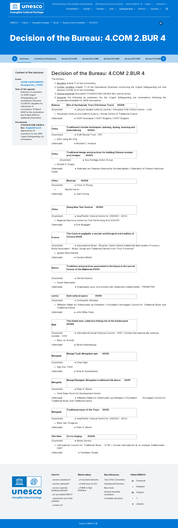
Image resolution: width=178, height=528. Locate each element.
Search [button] (166, 8)
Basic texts (109, 488)
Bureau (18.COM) (132, 59)
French (37, 128)
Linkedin (137, 504)
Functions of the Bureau (45, 59)
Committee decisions (113, 498)
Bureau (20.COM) (90, 59)
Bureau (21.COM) (69, 59)
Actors (141, 8)
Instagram (138, 486)
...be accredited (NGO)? (62, 494)
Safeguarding (126, 8)
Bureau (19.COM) (111, 59)
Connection (160, 4)
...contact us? (57, 505)
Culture (25, 22)
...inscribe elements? (60, 484)
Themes (100, 8)
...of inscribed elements (88, 480)
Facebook (138, 481)
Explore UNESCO (134, 4)
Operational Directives (114, 484)
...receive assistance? (60, 480)
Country (154, 8)
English (148, 4)
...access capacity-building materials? (59, 489)
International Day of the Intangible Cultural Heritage (72, 4)
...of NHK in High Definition (85, 489)
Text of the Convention (114, 480)
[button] (161, 24)
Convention (72, 8)
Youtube (137, 492)
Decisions (24, 59)
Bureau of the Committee (74, 22)
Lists (111, 8)
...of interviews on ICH (87, 484)
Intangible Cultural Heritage (27, 12)
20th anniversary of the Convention (109, 4)
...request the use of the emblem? (62, 499)
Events (86, 8)
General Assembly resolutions (112, 493)
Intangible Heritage (40, 22)
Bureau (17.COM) (153, 59)
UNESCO (14, 22)
